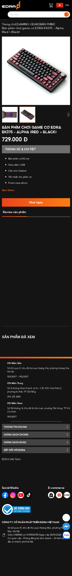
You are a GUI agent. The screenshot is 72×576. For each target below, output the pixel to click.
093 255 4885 (14, 397)
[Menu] (4, 14)
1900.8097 (12, 377)
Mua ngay (36, 202)
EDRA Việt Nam (11, 459)
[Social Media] (5, 495)
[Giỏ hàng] (51, 5)
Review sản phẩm (14, 212)
